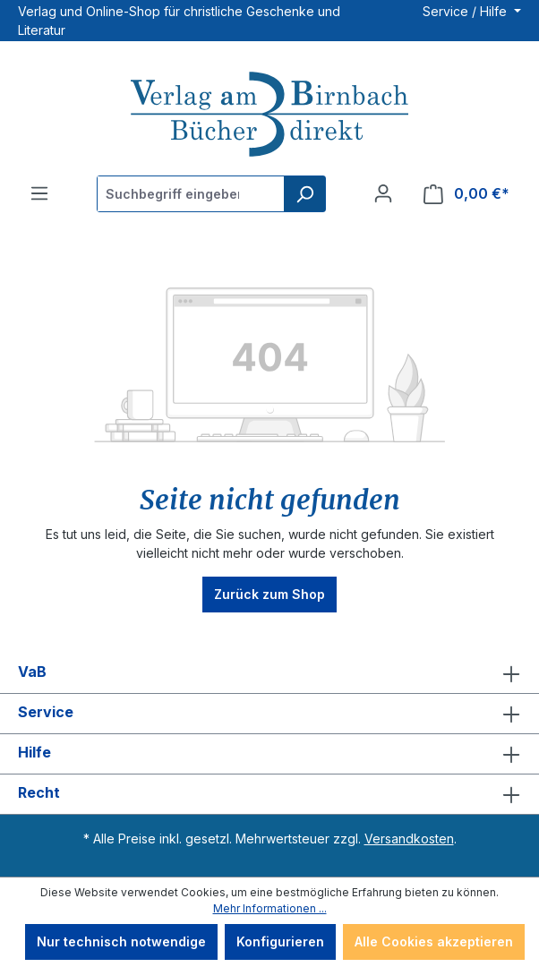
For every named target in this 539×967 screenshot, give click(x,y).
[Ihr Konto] (383, 193)
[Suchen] (304, 193)
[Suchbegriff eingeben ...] (191, 193)
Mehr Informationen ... (270, 908)
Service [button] (269, 713)
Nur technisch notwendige (121, 941)
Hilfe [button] (269, 753)
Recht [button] (269, 794)
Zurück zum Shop (269, 594)
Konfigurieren (280, 941)
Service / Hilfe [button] (466, 11)
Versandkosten (409, 838)
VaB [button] (269, 673)
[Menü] (39, 193)
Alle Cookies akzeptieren (434, 941)
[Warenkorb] (466, 193)
